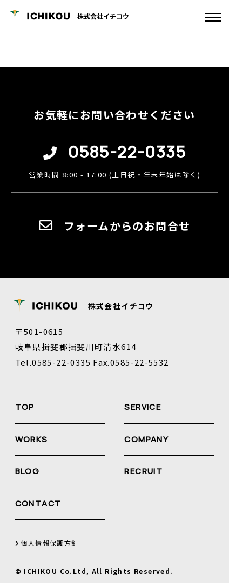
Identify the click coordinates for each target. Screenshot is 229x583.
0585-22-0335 (127, 152)
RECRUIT (143, 471)
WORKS (31, 439)
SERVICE (142, 407)
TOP (25, 407)
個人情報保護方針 (47, 543)
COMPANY (146, 439)
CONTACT (38, 503)
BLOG (27, 471)
